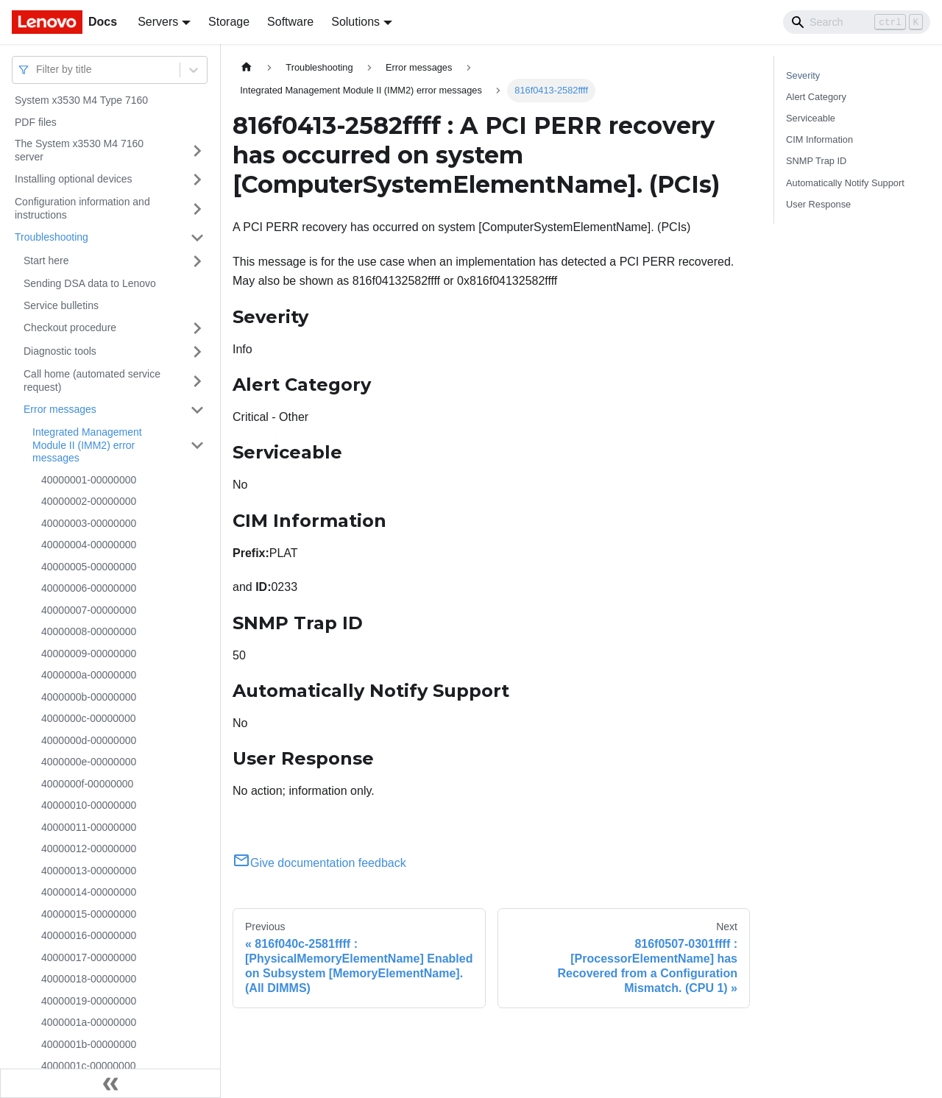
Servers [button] (158, 21)
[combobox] (37, 69)
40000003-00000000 (88, 523)
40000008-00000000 (88, 631)
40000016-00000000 (88, 935)
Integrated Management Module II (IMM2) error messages (87, 445)
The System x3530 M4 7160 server (79, 150)
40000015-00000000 (88, 914)
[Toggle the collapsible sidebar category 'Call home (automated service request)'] (197, 381)
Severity (803, 75)
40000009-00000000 (88, 653)
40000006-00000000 (88, 588)
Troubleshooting (51, 237)
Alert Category (816, 96)
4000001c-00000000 (88, 1066)
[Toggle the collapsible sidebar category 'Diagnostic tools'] (197, 352)
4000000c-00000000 (88, 718)
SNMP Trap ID (816, 160)
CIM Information (819, 139)
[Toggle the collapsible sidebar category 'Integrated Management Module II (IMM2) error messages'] (197, 446)
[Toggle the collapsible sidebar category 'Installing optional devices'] (197, 179)
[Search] (856, 22)
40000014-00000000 (88, 892)
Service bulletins (61, 305)
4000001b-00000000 (88, 1044)
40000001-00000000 (88, 480)
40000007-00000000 (88, 610)
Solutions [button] (355, 21)
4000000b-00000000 (88, 697)
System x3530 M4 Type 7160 (81, 100)
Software (290, 21)
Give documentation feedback (319, 863)
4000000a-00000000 (88, 675)
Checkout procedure (70, 327)
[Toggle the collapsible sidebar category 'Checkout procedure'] (197, 328)
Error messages (60, 409)
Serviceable (810, 118)
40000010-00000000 (88, 805)
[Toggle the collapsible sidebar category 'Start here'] (197, 261)
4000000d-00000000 (88, 740)
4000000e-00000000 (88, 762)
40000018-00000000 (88, 979)
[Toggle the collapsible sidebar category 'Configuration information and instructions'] (197, 208)
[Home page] (247, 67)
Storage (228, 21)
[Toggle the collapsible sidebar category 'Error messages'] (197, 410)
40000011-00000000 (88, 827)
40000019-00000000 (88, 1001)
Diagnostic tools (60, 351)
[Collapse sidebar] (110, 1083)
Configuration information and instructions (82, 208)
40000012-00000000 (88, 848)
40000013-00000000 (88, 870)
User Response (818, 204)
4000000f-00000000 (87, 784)
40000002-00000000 (88, 501)
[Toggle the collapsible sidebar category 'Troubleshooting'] (197, 237)
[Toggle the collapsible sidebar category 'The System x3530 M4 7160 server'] (197, 150)
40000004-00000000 (88, 544)
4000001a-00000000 (88, 1022)
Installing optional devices (73, 179)
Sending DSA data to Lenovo (90, 283)
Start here (46, 260)
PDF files (36, 122)
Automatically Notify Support (845, 182)
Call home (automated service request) (92, 380)
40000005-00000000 (88, 567)
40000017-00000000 (88, 957)
